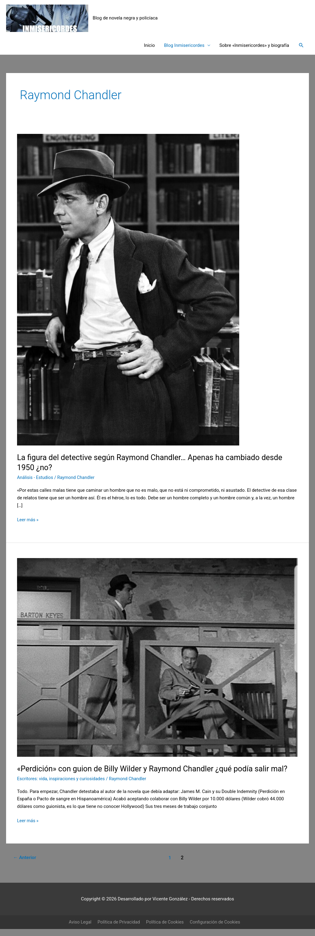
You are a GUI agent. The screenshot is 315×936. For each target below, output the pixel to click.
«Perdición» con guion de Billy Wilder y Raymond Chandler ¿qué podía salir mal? (156, 769)
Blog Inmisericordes (184, 45)
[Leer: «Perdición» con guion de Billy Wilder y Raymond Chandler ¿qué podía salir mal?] (157, 657)
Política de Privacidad (118, 922)
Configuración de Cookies (217, 922)
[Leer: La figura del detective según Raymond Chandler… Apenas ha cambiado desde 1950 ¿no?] (128, 289)
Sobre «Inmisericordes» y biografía (254, 45)
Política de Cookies (165, 922)
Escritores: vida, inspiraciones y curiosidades (62, 779)
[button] (301, 46)
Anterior (25, 858)
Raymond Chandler (77, 477)
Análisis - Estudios (35, 477)
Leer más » (28, 519)
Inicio (149, 45)
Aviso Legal (78, 922)
